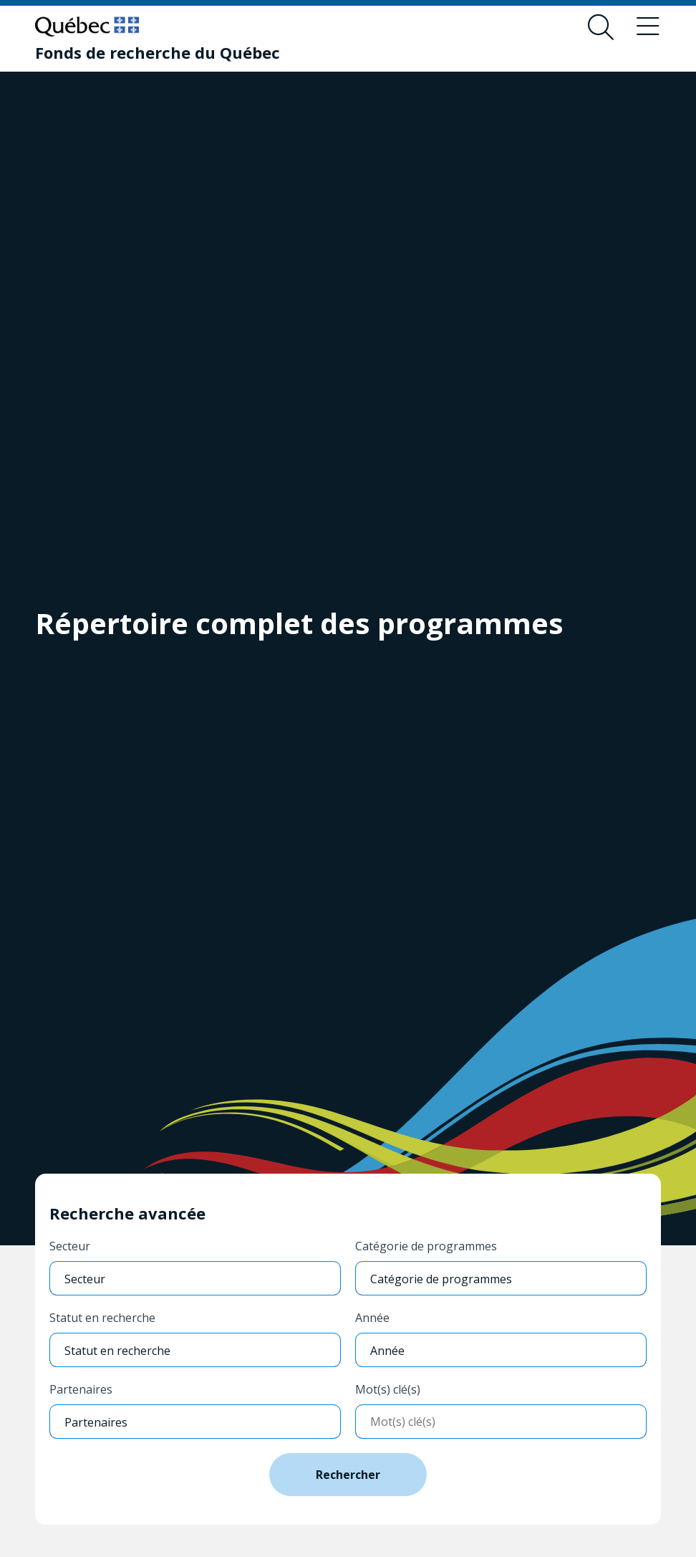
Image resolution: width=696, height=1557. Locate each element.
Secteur (69, 1246)
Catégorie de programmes (426, 1246)
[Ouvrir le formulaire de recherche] (601, 27)
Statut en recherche (102, 1318)
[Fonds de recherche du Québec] (157, 52)
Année (372, 1318)
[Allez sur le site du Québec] (87, 26)
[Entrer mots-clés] (501, 1421)
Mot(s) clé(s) (387, 1389)
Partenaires (80, 1389)
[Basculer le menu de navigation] (648, 27)
